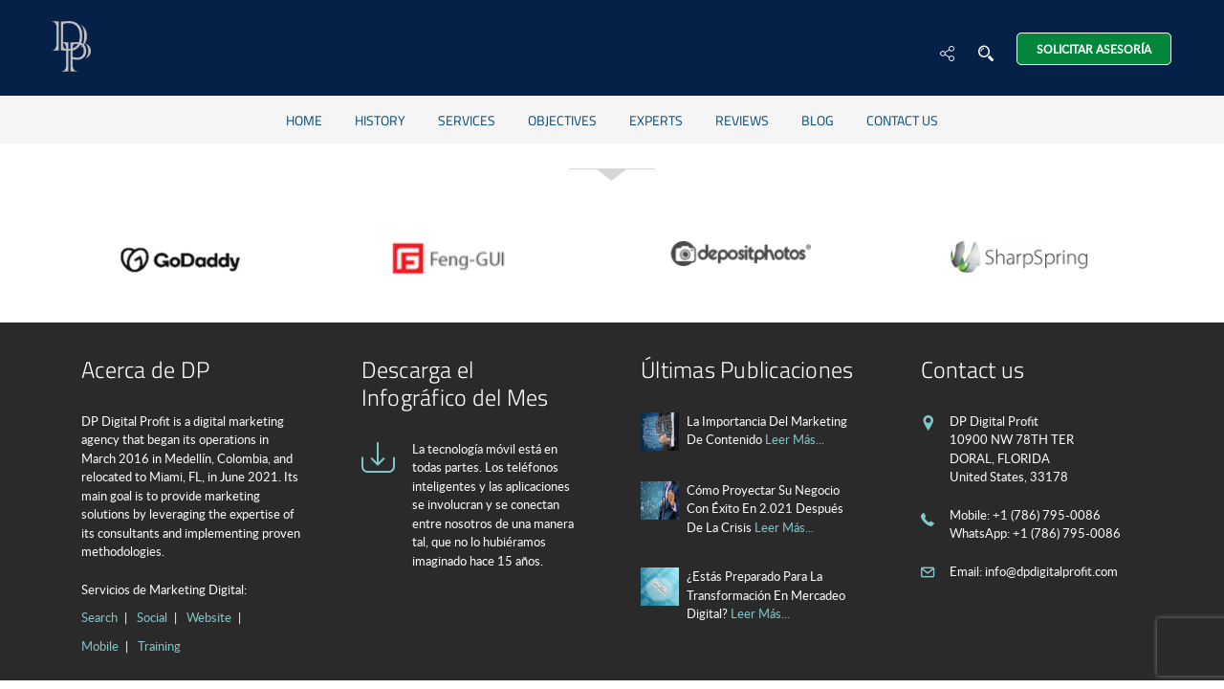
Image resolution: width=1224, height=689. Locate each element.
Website (208, 617)
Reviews (742, 120)
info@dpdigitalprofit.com (1051, 571)
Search (99, 617)
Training (159, 646)
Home (304, 120)
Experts (656, 120)
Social (152, 617)
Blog (817, 120)
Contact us (902, 120)
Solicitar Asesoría (1094, 48)
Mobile (100, 646)
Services (466, 120)
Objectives (562, 120)
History (380, 120)
